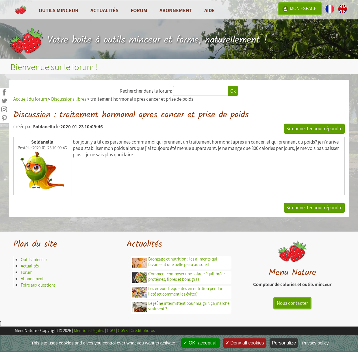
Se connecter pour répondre (314, 128)
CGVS (123, 330)
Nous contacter (292, 303)
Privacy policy (315, 342)
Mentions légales (89, 330)
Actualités (30, 266)
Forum (139, 10)
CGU (111, 330)
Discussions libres (68, 99)
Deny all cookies (244, 342)
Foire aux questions (38, 285)
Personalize (284, 342)
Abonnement (175, 10)
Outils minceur (34, 259)
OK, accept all (200, 342)
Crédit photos (143, 330)
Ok (233, 91)
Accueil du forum (30, 99)
